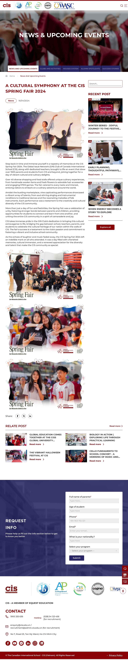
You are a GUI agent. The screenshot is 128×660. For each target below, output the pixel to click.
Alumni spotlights (89, 69)
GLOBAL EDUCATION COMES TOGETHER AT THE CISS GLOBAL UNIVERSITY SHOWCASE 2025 (45, 437)
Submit (76, 559)
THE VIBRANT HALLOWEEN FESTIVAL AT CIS (46, 455)
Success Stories (108, 69)
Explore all (105, 227)
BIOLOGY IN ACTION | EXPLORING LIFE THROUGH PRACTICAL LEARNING (106, 437)
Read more (96, 132)
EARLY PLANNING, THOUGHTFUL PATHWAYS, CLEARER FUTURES (103, 169)
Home (12, 76)
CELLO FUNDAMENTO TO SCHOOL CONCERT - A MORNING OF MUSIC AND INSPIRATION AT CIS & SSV (105, 454)
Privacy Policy (115, 656)
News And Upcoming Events (25, 69)
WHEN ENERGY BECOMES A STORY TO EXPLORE (104, 211)
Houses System (71, 69)
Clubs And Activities (51, 69)
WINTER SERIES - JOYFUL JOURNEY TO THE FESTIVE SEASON (103, 127)
